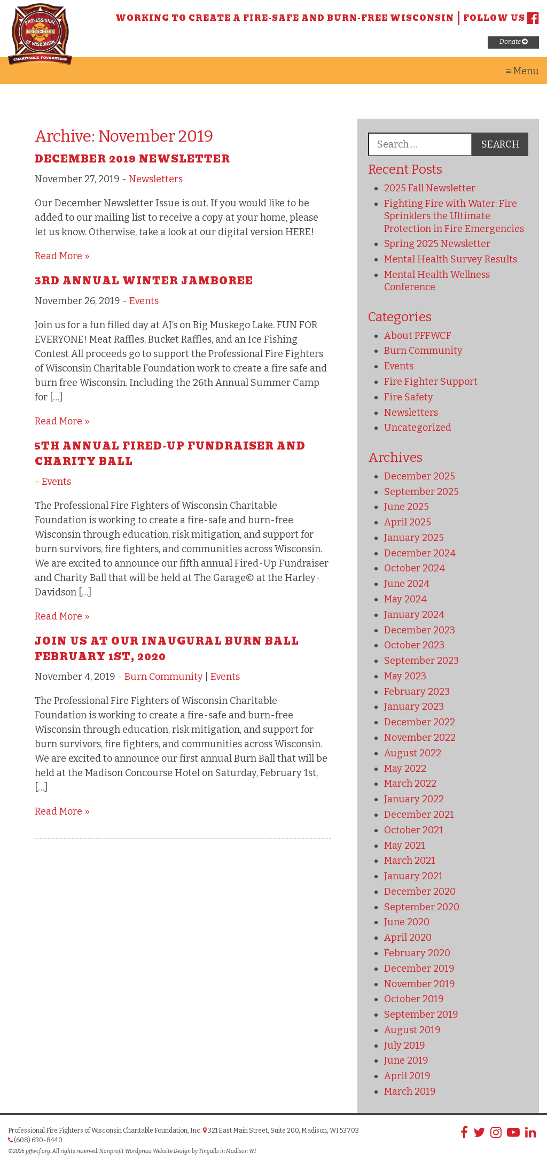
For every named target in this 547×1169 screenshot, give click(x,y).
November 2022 (420, 738)
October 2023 (414, 645)
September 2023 (421, 661)
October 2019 (414, 999)
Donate (513, 41)
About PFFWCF (417, 336)
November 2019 (419, 984)
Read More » (62, 256)
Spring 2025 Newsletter (437, 244)
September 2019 (421, 1014)
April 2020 (408, 937)
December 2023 (419, 630)
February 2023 (417, 692)
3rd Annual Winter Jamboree (144, 281)
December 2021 (419, 814)
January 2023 (414, 707)
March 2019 (410, 1091)
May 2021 (404, 845)
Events (144, 301)
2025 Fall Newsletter (429, 188)
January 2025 (414, 538)
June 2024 (406, 584)
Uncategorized (417, 427)
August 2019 (412, 1030)
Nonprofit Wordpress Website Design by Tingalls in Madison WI (177, 1151)
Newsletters (156, 179)
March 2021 (409, 860)
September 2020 (421, 907)
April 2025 (407, 522)
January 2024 (414, 615)
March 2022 (410, 783)
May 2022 (405, 769)
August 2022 (412, 753)
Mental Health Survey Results (450, 259)
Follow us (501, 18)
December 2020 (420, 891)
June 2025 (406, 507)
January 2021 (413, 876)
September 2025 (421, 492)
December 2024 (420, 553)
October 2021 (413, 830)
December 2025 (419, 476)
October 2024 (414, 568)
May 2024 (405, 599)
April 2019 (407, 1076)
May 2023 (405, 676)
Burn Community (163, 677)
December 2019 (419, 968)
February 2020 (417, 953)
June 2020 (406, 922)
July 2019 (404, 1045)
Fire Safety (408, 397)
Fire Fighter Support (431, 382)
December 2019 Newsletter (132, 159)
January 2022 (414, 799)
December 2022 (419, 722)
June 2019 (406, 1060)
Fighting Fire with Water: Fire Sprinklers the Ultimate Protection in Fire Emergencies (454, 216)
